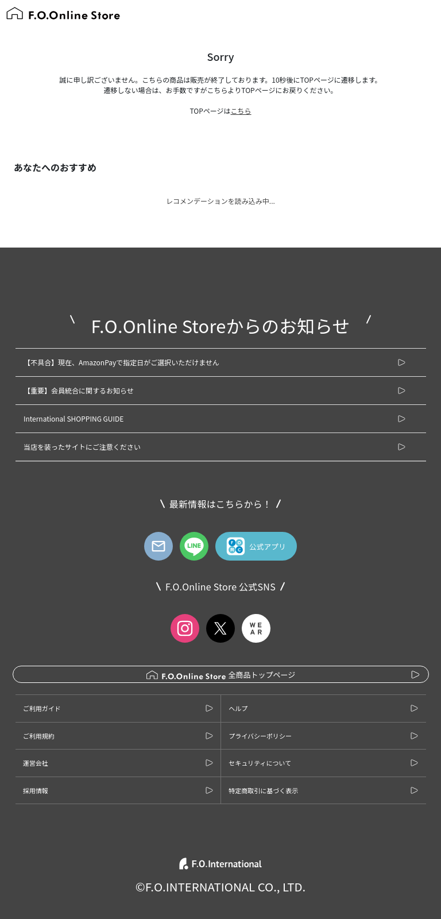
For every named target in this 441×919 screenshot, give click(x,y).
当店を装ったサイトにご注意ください (82, 446)
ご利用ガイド (42, 708)
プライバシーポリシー (260, 735)
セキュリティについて (260, 762)
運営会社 (35, 762)
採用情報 (35, 790)
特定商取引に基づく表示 (263, 790)
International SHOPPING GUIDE (73, 418)
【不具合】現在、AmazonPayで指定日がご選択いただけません (121, 362)
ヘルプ (238, 708)
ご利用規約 (39, 735)
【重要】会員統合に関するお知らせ (79, 390)
